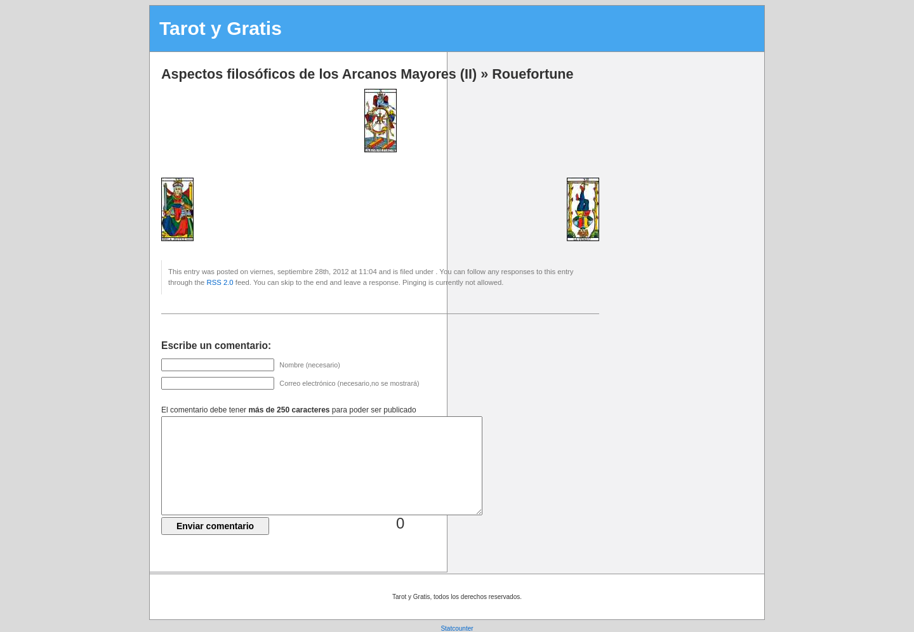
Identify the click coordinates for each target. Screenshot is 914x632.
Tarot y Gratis (220, 28)
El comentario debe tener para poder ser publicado (288, 409)
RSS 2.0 (219, 282)
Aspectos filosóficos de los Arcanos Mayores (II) (319, 74)
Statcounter (456, 628)
